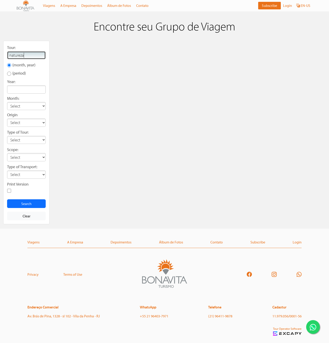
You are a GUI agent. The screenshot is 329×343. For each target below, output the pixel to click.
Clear (26, 216)
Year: (11, 81)
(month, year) (23, 65)
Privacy (33, 274)
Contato (142, 5)
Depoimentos (91, 5)
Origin (12, 114)
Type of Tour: (18, 132)
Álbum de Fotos (119, 5)
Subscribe (269, 5)
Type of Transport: (22, 166)
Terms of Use (72, 274)
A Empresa (68, 5)
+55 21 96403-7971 (154, 316)
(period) (19, 73)
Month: (13, 98)
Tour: (11, 47)
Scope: (13, 149)
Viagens (49, 5)
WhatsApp (148, 307)
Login (287, 5)
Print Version (18, 184)
